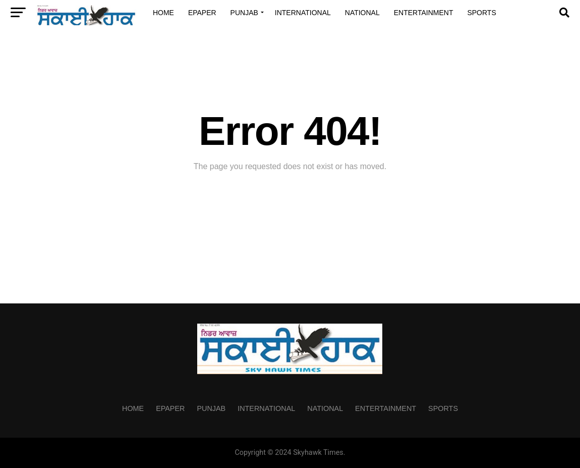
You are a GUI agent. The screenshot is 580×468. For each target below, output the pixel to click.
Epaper (202, 13)
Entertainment (423, 13)
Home (163, 13)
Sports (481, 13)
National (362, 13)
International (303, 13)
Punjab (244, 13)
